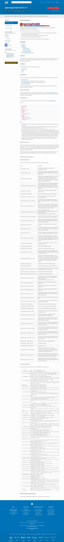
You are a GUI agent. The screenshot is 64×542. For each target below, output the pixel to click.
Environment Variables (27, 51)
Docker (23, 70)
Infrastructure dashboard (25, 510)
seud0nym (11, 55)
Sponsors (48, 2)
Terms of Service (50, 509)
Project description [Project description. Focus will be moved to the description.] (9, 22)
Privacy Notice (50, 513)
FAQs (13, 514)
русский (46, 534)
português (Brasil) (23, 534)
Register (57, 2)
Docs (45, 2)
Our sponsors (25, 514)
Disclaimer (23, 44)
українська (28, 534)
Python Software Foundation (31, 526)
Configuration (24, 47)
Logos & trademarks (25, 513)
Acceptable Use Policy (50, 514)
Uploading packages (12, 510)
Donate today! (32, 523)
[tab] (11, 22)
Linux (22, 71)
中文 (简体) (38, 534)
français (16, 534)
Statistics (25, 512)
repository (8, 38)
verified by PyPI (13, 33)
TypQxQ (47, 39)
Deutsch (35, 534)
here (48, 496)
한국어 (55, 534)
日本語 (19, 534)
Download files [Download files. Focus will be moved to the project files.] (9, 28)
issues (7, 36)
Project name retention (13, 513)
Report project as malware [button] (11, 62)
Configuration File (26, 48)
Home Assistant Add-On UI (26, 83)
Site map (32, 529)
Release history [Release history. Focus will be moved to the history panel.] (9, 25)
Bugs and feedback (38, 509)
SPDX (7, 54)
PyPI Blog (25, 509)
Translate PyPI (37, 512)
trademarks (41, 525)
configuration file (52, 92)
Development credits (37, 514)
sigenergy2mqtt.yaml (52, 100)
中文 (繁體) (42, 534)
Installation (23, 45)
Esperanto (52, 534)
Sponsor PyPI (38, 513)
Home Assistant (24, 68)
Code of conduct (50, 512)
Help (41, 2)
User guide (13, 512)
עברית (49, 534)
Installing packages (13, 509)
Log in (53, 2)
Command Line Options (27, 49)
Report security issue (50, 510)
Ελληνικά (32, 534)
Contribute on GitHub (37, 510)
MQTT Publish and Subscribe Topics (28, 52)
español (13, 534)
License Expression (10, 54)
